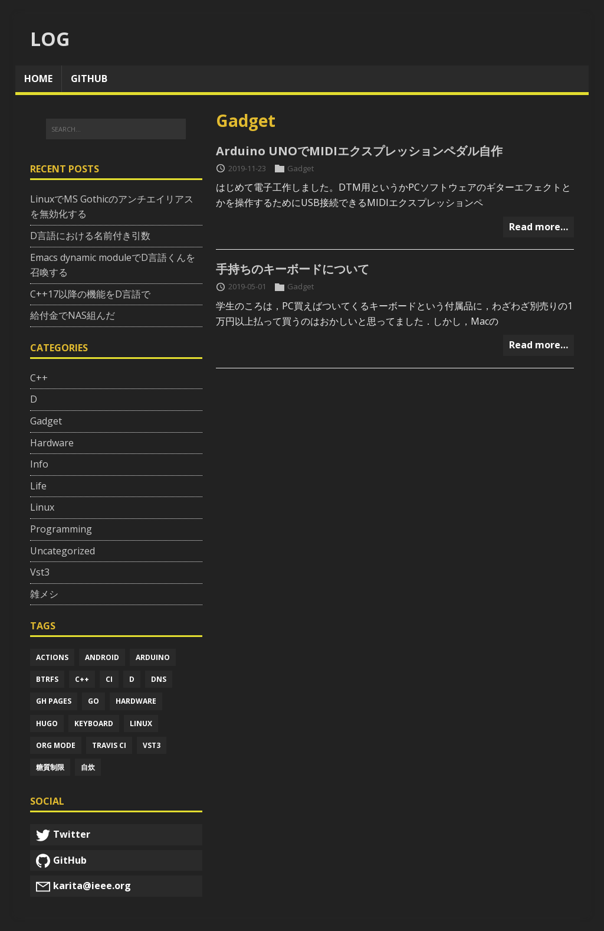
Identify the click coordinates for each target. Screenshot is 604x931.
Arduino (153, 657)
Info (39, 464)
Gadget (300, 168)
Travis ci (109, 745)
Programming (61, 528)
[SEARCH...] (116, 129)
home (38, 78)
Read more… (538, 226)
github (89, 78)
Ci (109, 679)
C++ (39, 377)
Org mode (56, 745)
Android (102, 657)
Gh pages (53, 701)
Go (93, 701)
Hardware (52, 442)
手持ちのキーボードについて (292, 269)
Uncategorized (62, 550)
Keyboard (93, 723)
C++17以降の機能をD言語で (90, 294)
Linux (42, 507)
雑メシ (44, 593)
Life (38, 485)
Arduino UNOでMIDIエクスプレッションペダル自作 (359, 151)
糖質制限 (50, 767)
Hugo (47, 723)
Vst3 (40, 572)
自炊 (88, 767)
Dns (158, 679)
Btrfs (47, 679)
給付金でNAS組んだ (72, 315)
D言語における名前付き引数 (90, 235)
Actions (52, 657)
